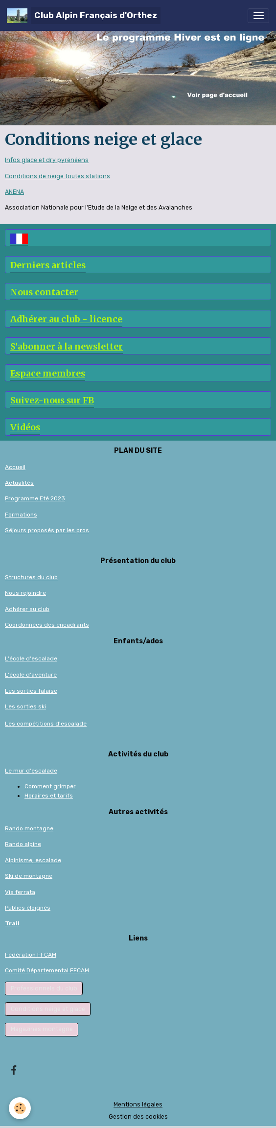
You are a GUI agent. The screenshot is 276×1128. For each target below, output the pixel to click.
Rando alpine (23, 844)
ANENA (14, 191)
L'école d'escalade (31, 658)
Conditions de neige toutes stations (57, 176)
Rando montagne (29, 828)
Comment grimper (50, 786)
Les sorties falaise (31, 690)
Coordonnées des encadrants (47, 624)
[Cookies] (20, 1108)
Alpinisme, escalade (33, 860)
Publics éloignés (27, 907)
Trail (12, 923)
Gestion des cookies (138, 1116)
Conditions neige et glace (48, 1009)
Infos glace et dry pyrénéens (47, 160)
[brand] (84, 15)
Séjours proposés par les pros (47, 530)
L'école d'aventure (31, 674)
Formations (21, 514)
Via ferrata (20, 892)
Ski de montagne (28, 875)
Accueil (15, 467)
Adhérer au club (27, 609)
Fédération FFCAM (30, 954)
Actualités (19, 482)
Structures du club (31, 577)
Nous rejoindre (25, 592)
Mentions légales (138, 1104)
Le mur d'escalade (31, 770)
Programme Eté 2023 (35, 498)
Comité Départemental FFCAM (47, 970)
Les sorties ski (25, 706)
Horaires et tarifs (48, 795)
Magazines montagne (42, 1029)
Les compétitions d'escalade (46, 723)
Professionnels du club (44, 988)
